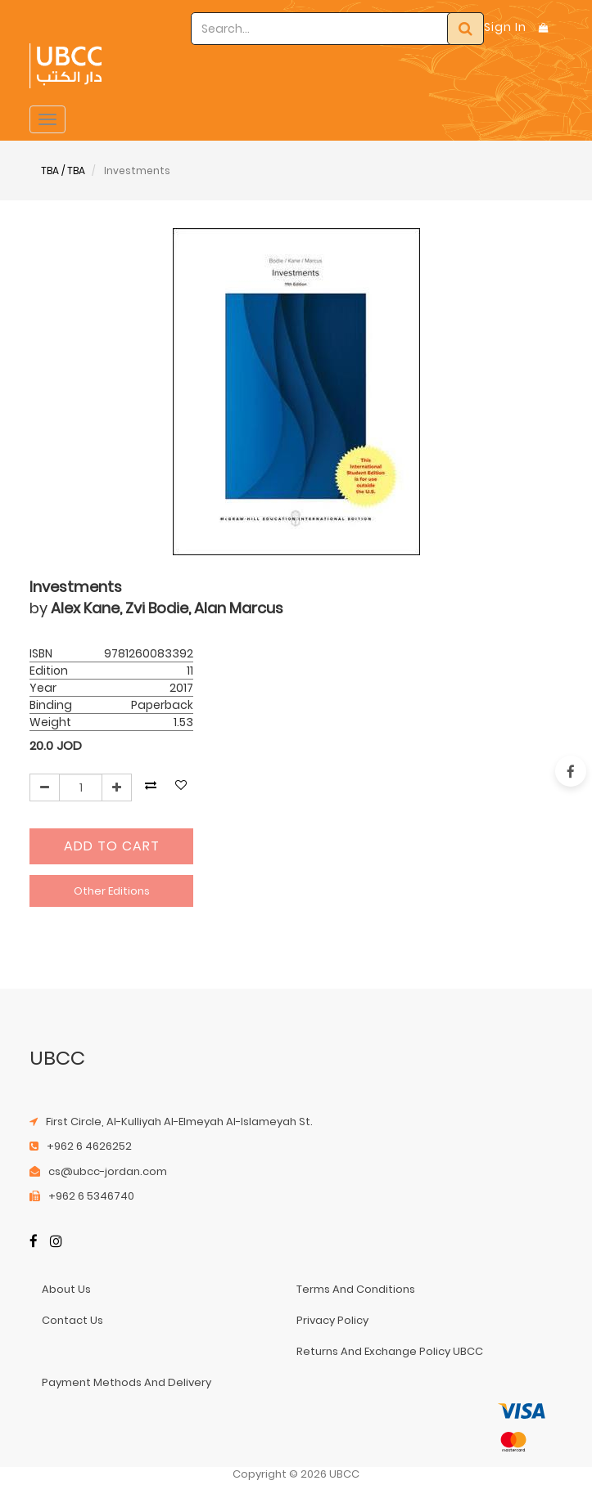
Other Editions (112, 891)
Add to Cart (112, 846)
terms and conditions (355, 1289)
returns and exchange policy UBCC (389, 1351)
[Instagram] (56, 1242)
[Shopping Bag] (544, 27)
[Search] (465, 28)
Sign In (505, 27)
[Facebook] (33, 1242)
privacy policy (332, 1320)
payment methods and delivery (126, 1382)
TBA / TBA (63, 170)
